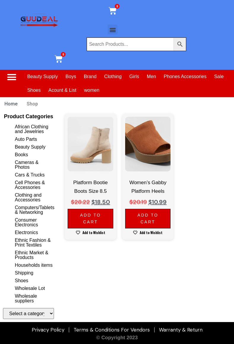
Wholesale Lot (30, 288)
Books (21, 154)
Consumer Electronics (26, 222)
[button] (112, 29)
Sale (219, 76)
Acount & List (62, 90)
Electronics (26, 232)
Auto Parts (26, 139)
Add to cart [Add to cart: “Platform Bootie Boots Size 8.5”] (90, 218)
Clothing (113, 76)
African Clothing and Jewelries (31, 129)
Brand (90, 76)
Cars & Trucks (29, 174)
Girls (134, 76)
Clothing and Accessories (28, 197)
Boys (71, 76)
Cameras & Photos (27, 165)
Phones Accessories (185, 76)
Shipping (24, 272)
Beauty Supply (42, 76)
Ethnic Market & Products (31, 255)
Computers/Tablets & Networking (34, 210)
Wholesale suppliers (26, 298)
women (92, 90)
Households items (33, 265)
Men (151, 76)
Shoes (34, 90)
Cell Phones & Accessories (30, 185)
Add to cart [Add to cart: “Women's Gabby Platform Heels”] (147, 218)
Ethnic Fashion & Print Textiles (33, 242)
